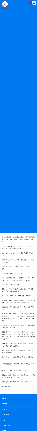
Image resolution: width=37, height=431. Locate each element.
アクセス (4, 420)
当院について (5, 403)
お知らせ (4, 398)
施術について (5, 409)
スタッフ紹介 (5, 414)
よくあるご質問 (6, 425)
